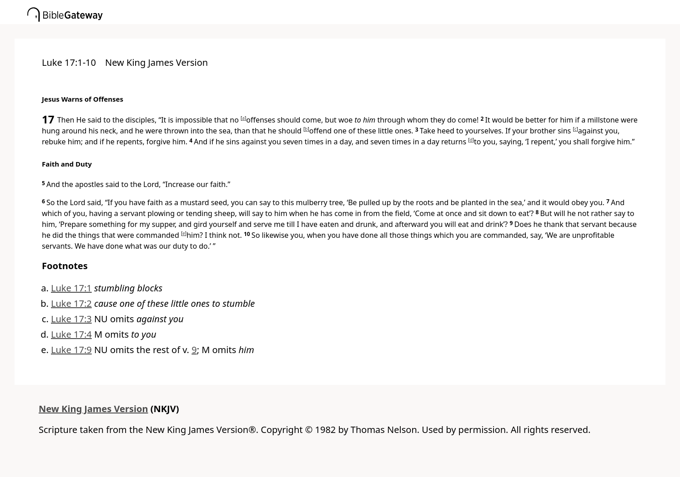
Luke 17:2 (71, 303)
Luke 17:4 (71, 334)
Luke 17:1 (71, 288)
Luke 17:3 (71, 319)
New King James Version (93, 409)
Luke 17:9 (71, 350)
